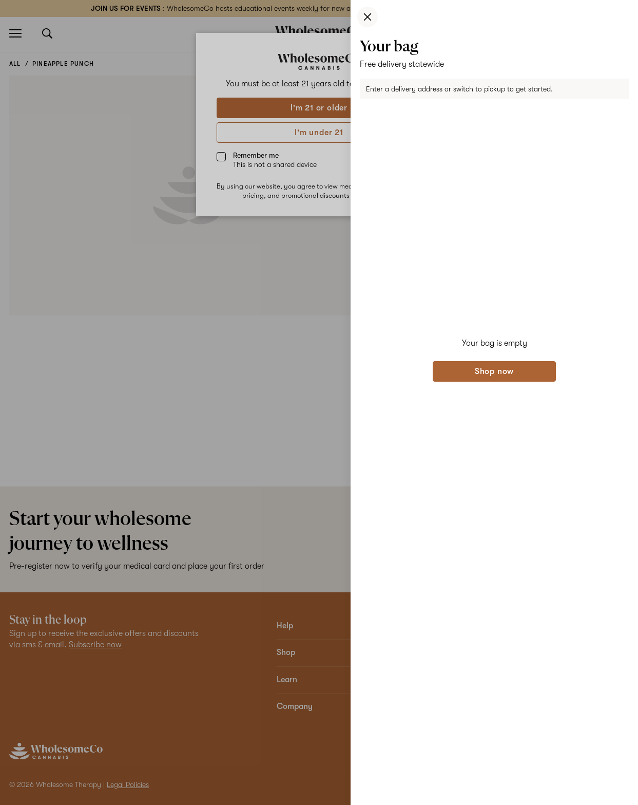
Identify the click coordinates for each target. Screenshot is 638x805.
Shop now (494, 371)
